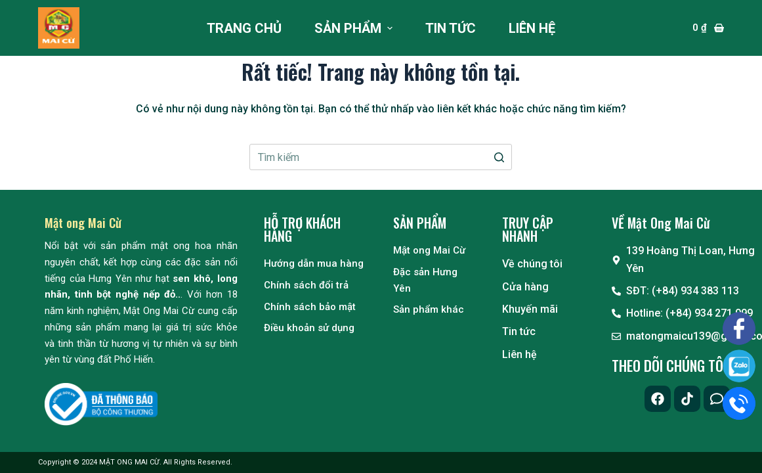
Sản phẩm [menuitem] (355, 28)
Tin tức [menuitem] (450, 28)
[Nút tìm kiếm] (499, 157)
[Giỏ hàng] (708, 28)
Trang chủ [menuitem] (244, 28)
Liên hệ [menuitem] (532, 28)
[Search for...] (380, 157)
